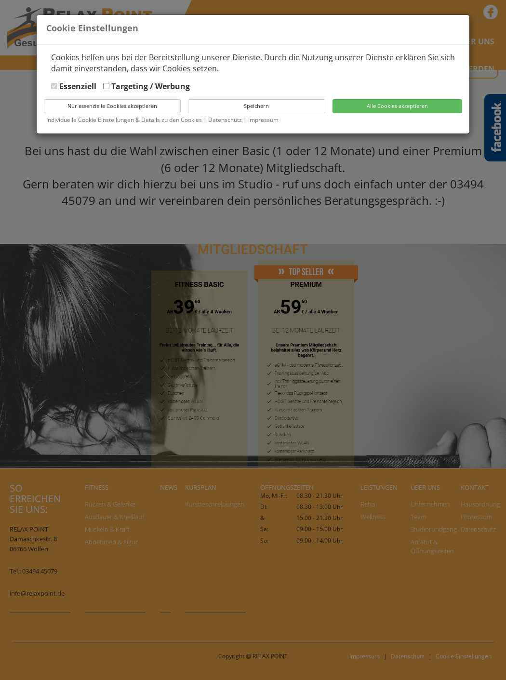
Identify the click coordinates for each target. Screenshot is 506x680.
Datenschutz (225, 120)
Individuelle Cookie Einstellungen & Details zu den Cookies (124, 120)
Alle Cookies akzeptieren (397, 105)
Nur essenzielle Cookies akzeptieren (112, 105)
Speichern (256, 105)
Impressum (263, 120)
